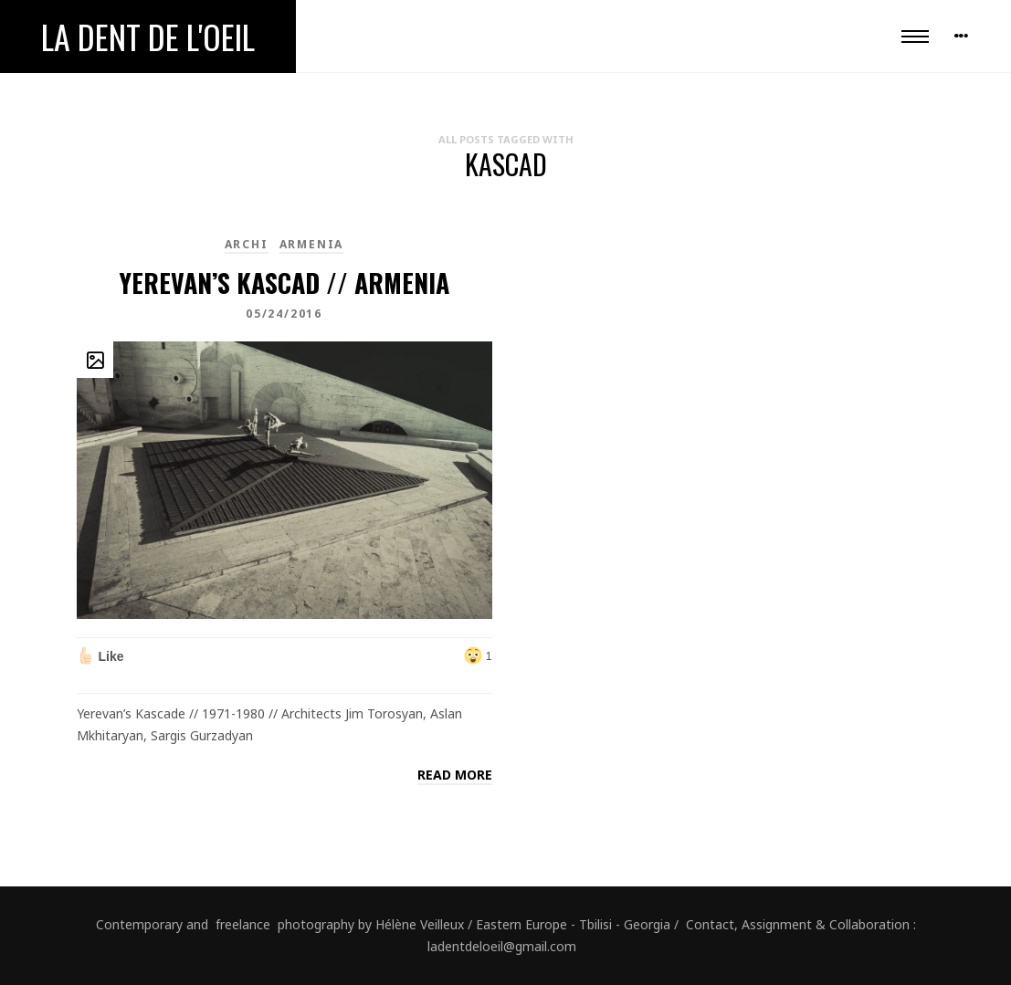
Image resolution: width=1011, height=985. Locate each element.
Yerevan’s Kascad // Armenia (284, 282)
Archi (247, 244)
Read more (454, 774)
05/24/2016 (284, 313)
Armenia (311, 244)
